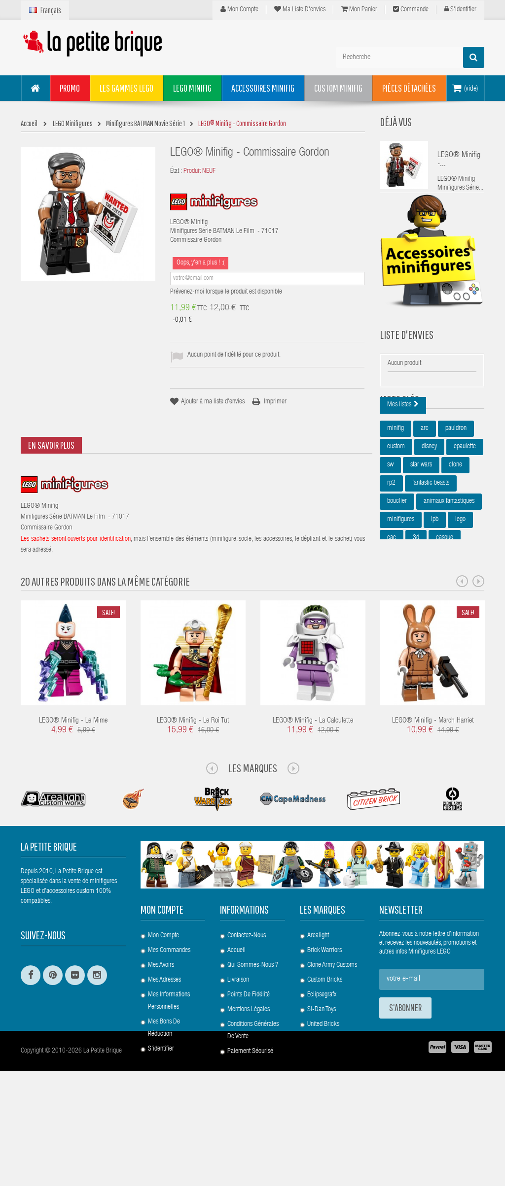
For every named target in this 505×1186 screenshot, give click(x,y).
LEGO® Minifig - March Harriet (433, 792)
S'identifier (460, 9)
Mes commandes (169, 1022)
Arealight (318, 1007)
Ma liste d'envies (299, 9)
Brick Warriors (324, 1022)
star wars (421, 518)
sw (390, 518)
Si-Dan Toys (321, 1081)
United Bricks (323, 1095)
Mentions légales (248, 1081)
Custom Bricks (324, 1051)
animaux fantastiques (449, 554)
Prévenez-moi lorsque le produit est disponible (226, 292)
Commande (411, 9)
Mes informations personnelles (169, 1072)
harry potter (401, 609)
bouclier (397, 554)
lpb (434, 572)
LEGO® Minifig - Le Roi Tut (193, 792)
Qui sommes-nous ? (252, 1036)
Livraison (238, 1051)
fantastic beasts (430, 536)
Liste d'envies (406, 353)
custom (396, 499)
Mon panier (359, 9)
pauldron (456, 481)
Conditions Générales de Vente (253, 1102)
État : (176, 171)
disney (429, 499)
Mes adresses (164, 1051)
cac (391, 591)
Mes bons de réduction (164, 1099)
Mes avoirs (161, 1036)
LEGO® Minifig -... (458, 160)
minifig (395, 481)
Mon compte (239, 9)
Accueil (236, 1022)
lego (460, 572)
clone (455, 518)
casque (444, 591)
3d (416, 591)
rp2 (391, 536)
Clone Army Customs (332, 1036)
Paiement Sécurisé (250, 1123)
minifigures (400, 572)
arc (425, 481)
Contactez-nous (246, 1007)
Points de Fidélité (248, 1066)
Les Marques (252, 840)
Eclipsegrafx (321, 1066)
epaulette (465, 499)
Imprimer (275, 401)
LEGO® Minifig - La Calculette (313, 792)
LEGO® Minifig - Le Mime (73, 792)
